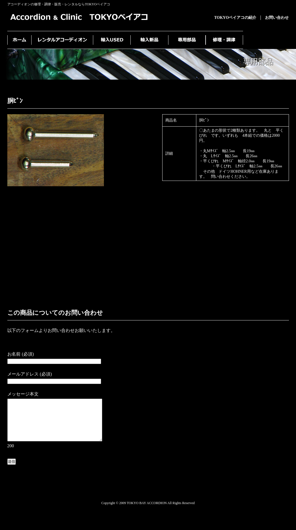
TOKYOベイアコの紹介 (235, 17)
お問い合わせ (277, 17)
